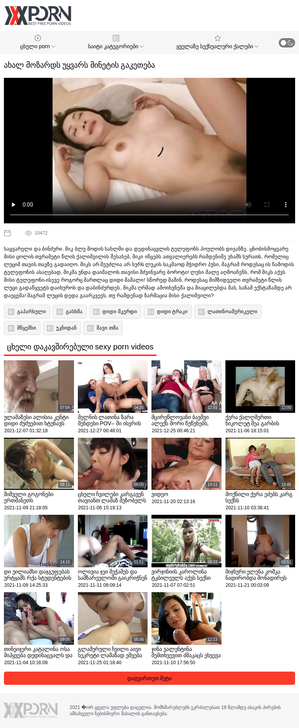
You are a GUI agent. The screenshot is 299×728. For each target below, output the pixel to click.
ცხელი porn (37, 42)
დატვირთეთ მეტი (149, 678)
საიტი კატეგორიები (116, 42)
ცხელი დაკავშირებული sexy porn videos (80, 346)
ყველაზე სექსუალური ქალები (217, 42)
